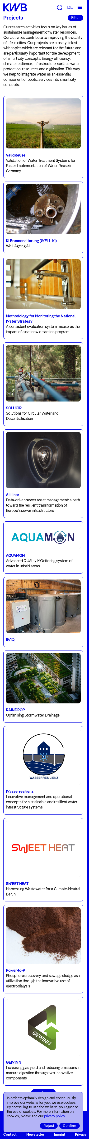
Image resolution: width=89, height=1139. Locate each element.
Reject (48, 1125)
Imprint (59, 1134)
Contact (10, 1134)
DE (70, 7)
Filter (75, 17)
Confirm (69, 1125)
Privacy (81, 1134)
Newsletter (35, 1134)
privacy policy (54, 1116)
